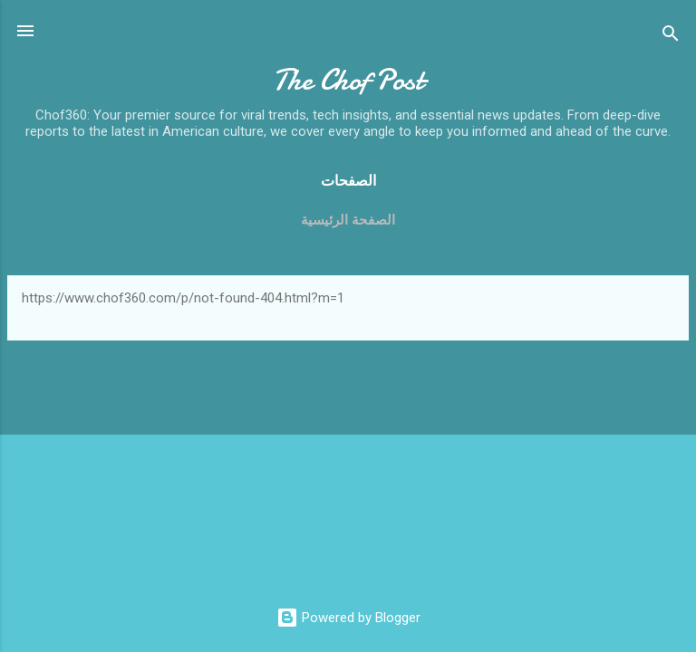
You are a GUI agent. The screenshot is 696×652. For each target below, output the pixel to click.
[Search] (671, 36)
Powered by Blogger (348, 617)
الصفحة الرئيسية (348, 220)
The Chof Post (348, 80)
